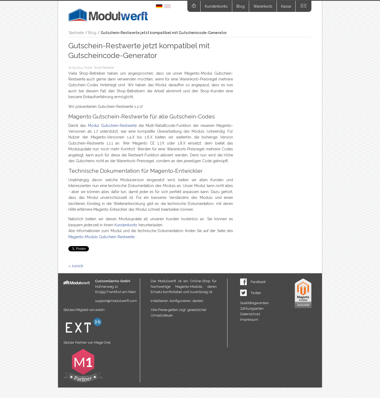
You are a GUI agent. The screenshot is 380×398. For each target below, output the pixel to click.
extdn (100, 310)
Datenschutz (250, 314)
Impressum (249, 320)
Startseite (76, 33)
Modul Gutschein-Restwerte (112, 125)
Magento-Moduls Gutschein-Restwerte (101, 237)
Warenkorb (262, 6)
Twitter (256, 293)
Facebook (258, 282)
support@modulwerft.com (116, 301)
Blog (240, 6)
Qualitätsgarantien (254, 303)
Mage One (102, 342)
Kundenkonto (216, 6)
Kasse (286, 6)
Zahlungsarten (252, 308)
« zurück (75, 266)
